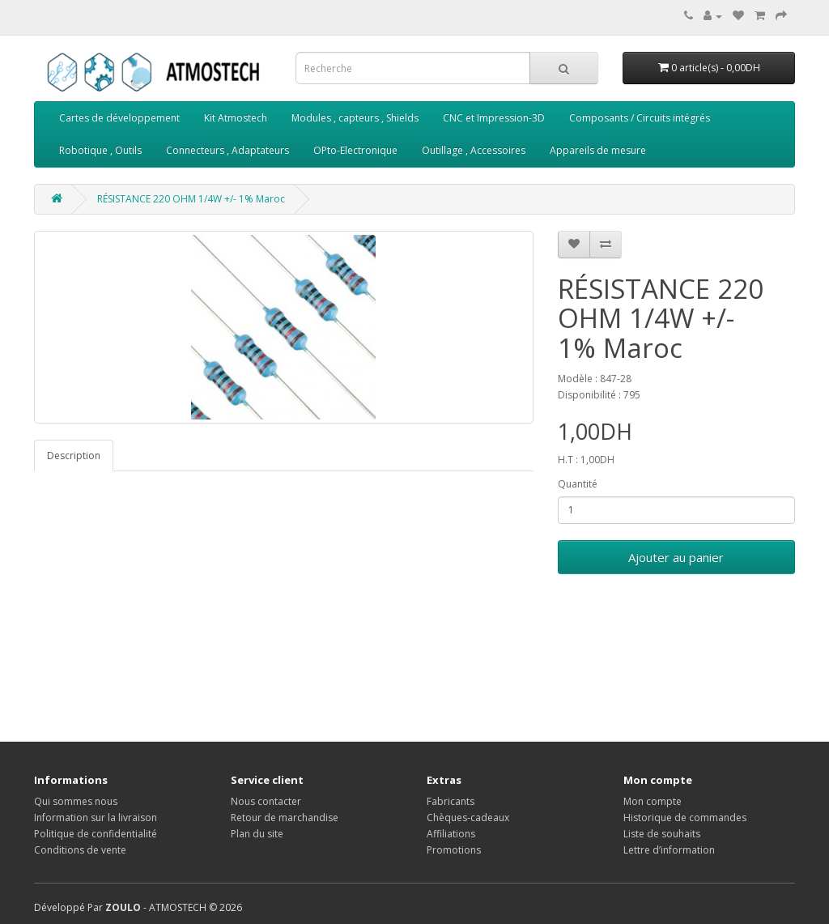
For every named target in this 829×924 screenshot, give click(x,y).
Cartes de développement (119, 118)
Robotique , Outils (100, 150)
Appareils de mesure (598, 150)
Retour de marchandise (284, 817)
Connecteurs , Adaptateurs (227, 150)
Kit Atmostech (235, 118)
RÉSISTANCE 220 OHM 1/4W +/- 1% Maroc (191, 199)
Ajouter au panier (676, 557)
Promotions (454, 850)
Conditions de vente (80, 850)
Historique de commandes (684, 817)
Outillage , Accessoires (473, 150)
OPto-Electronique (355, 150)
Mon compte (652, 801)
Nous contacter (266, 801)
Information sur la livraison (95, 817)
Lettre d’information (669, 850)
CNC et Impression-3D (494, 118)
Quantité (577, 484)
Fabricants (450, 801)
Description (73, 455)
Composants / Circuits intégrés (639, 118)
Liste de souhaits (661, 834)
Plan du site (257, 834)
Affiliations (451, 834)
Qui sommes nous (75, 801)
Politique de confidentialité (95, 834)
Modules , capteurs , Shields (355, 118)
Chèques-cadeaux (468, 817)
